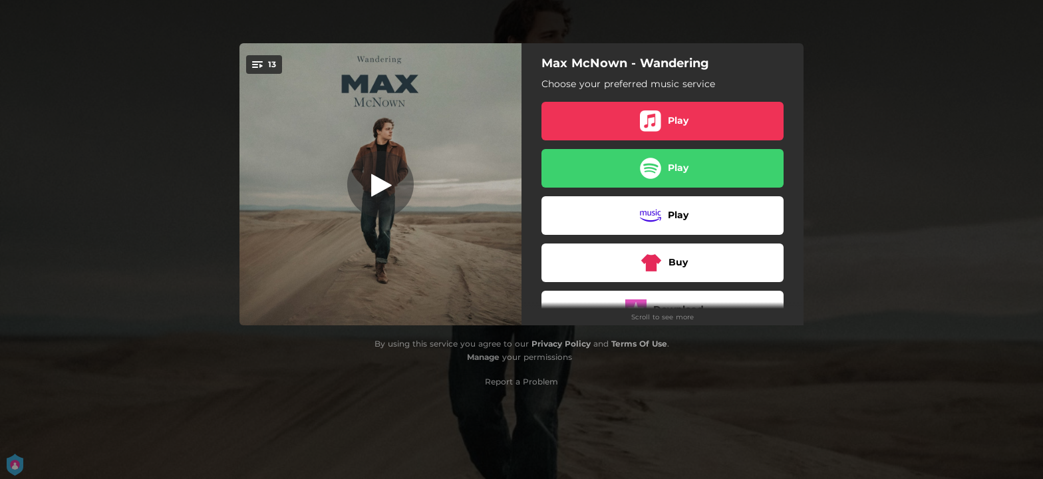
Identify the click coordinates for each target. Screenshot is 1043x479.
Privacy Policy (561, 344)
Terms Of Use (639, 344)
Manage (483, 357)
